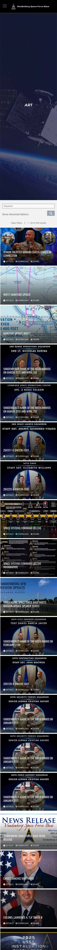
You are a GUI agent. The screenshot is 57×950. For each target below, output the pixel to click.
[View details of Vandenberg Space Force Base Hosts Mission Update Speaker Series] (28, 597)
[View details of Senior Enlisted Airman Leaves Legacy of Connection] (28, 247)
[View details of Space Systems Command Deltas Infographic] (28, 558)
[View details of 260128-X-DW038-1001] (28, 675)
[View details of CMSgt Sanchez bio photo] (28, 870)
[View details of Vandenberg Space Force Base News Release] (28, 831)
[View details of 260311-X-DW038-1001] (28, 441)
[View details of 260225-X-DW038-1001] (28, 480)
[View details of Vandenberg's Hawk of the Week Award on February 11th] (28, 636)
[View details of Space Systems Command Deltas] (28, 519)
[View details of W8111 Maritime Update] (28, 286)
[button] (5, 6)
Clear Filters (16, 223)
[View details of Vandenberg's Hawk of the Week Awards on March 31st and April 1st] (28, 363)
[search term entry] (28, 206)
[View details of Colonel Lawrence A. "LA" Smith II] (28, 908)
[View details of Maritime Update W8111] (28, 324)
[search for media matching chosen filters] (51, 213)
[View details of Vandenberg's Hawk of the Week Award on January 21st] (28, 714)
